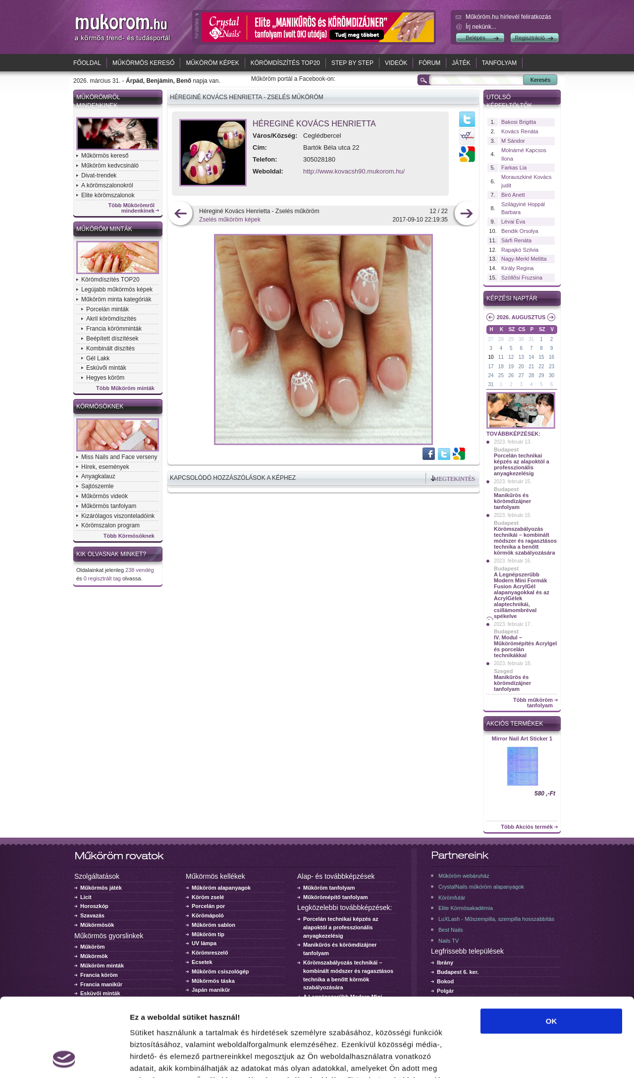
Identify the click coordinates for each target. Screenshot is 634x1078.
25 (501, 375)
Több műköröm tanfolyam (533, 702)
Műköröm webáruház (463, 876)
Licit (86, 897)
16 (551, 357)
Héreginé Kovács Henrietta (314, 123)
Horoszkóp (94, 906)
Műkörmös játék (101, 888)
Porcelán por (208, 906)
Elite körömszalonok (107, 195)
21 (531, 366)
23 (551, 366)
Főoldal (87, 62)
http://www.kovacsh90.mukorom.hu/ (354, 171)
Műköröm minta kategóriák (116, 299)
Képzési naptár (511, 298)
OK (551, 947)
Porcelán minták (107, 309)
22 (541, 366)
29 (511, 339)
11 (501, 357)
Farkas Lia (514, 167)
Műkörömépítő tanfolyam (335, 897)
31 (531, 339)
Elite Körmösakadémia (465, 908)
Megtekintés (454, 478)
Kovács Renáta (519, 131)
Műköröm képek (212, 62)
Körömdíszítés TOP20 (285, 62)
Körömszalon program (110, 525)
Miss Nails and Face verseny (119, 457)
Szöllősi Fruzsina (521, 278)
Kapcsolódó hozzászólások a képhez (233, 477)
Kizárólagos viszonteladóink (118, 515)
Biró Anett (513, 195)
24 (490, 375)
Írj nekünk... (481, 26)
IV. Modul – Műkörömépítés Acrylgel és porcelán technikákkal (525, 646)
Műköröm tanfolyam (329, 888)
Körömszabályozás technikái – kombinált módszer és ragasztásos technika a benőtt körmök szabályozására (525, 541)
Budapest (506, 450)
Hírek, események (105, 466)
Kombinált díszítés (110, 348)
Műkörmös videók (104, 496)
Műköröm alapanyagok (221, 888)
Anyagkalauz (98, 476)
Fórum (429, 62)
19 (511, 366)
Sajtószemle (97, 486)
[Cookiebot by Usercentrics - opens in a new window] (64, 1058)
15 (541, 357)
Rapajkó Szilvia (519, 250)
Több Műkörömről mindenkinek (131, 208)
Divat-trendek (98, 175)
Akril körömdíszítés (111, 318)
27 (490, 339)
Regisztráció (530, 38)
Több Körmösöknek (129, 536)
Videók (396, 62)
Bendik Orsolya (519, 231)
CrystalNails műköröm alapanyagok (481, 887)
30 (521, 339)
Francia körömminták (114, 328)
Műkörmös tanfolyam (108, 506)
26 (511, 375)
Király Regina (517, 268)
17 (490, 366)
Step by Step (352, 62)
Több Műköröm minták (125, 388)
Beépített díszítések (112, 338)
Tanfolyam (499, 62)
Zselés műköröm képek (230, 219)
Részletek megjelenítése (563, 1058)
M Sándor (513, 141)
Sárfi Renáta (516, 240)
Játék (461, 62)
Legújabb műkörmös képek (117, 289)
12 (511, 357)
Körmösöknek (99, 406)
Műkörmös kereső (143, 62)
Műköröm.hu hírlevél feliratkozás (508, 16)
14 (531, 357)
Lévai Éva (513, 222)
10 (490, 357)
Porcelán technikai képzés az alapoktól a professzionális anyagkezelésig (521, 464)
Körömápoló (208, 915)
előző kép (180, 214)
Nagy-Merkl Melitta (524, 259)
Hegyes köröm (105, 377)
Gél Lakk (97, 358)
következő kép (466, 214)
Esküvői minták (106, 367)
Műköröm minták (104, 229)
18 (501, 366)
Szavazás (92, 915)
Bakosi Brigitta (518, 122)
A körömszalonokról (107, 185)
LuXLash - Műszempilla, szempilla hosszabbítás (496, 919)
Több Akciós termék (527, 827)
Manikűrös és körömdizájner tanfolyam (512, 501)
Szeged (503, 671)
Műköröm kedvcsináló (110, 165)
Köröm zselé (208, 897)
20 (521, 366)
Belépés (475, 38)
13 (521, 357)
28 (501, 339)
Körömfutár (451, 898)
